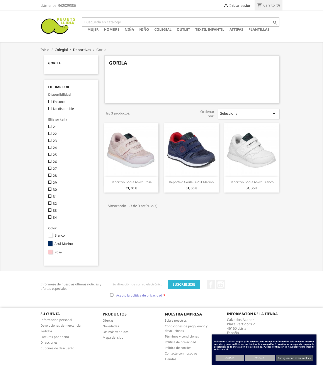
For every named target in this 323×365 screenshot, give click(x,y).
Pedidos (46, 331)
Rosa (58, 252)
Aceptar (229, 357)
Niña (129, 29)
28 (55, 175)
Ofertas (108, 320)
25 (55, 154)
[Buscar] (180, 22)
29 (55, 182)
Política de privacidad (180, 342)
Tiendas (170, 359)
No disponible (63, 108)
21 (55, 127)
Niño (144, 29)
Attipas (236, 29)
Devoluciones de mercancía (61, 325)
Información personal (56, 320)
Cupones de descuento (57, 348)
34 (55, 217)
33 (55, 210)
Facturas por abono (55, 337)
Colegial (163, 29)
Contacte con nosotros (181, 353)
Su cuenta (50, 313)
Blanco (59, 235)
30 (55, 189)
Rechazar (260, 357)
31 (55, 196)
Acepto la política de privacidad (139, 295)
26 (55, 161)
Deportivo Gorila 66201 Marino (191, 182)
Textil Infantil (209, 29)
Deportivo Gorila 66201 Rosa (131, 182)
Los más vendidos (116, 332)
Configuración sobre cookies (294, 358)
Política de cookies (178, 348)
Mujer (93, 29)
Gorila (54, 63)
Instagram (220, 284)
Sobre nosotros (176, 320)
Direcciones (49, 342)
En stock (59, 101)
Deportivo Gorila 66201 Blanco (252, 182)
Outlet (183, 29)
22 (55, 133)
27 (55, 168)
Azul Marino (63, 243)
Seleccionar (248, 113)
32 (55, 203)
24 (55, 147)
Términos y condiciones (182, 336)
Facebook (211, 284)
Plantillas (258, 29)
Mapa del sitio (113, 337)
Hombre (111, 29)
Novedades (111, 326)
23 (55, 140)
